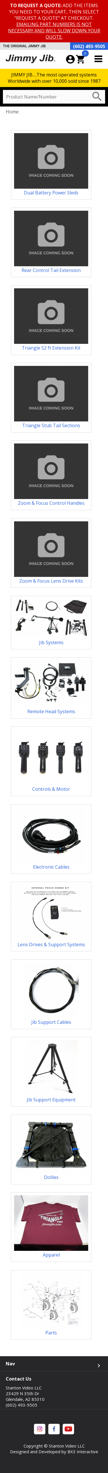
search (97, 96)
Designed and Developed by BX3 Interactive (54, 1451)
